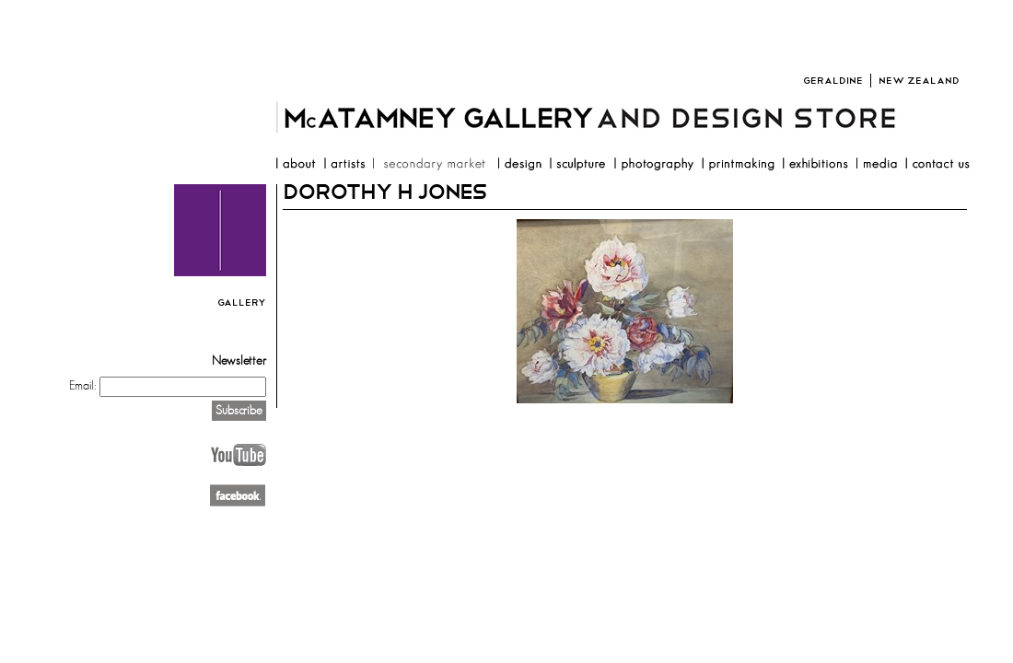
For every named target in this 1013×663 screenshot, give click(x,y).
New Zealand (919, 80)
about (295, 166)
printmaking (737, 166)
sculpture (577, 166)
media (876, 166)
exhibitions (815, 166)
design (519, 166)
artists (344, 166)
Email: (82, 385)
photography (653, 166)
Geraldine (833, 80)
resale (431, 166)
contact (937, 166)
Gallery (241, 302)
